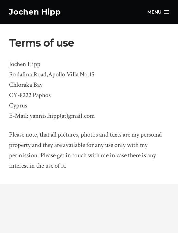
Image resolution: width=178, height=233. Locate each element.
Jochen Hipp (35, 12)
